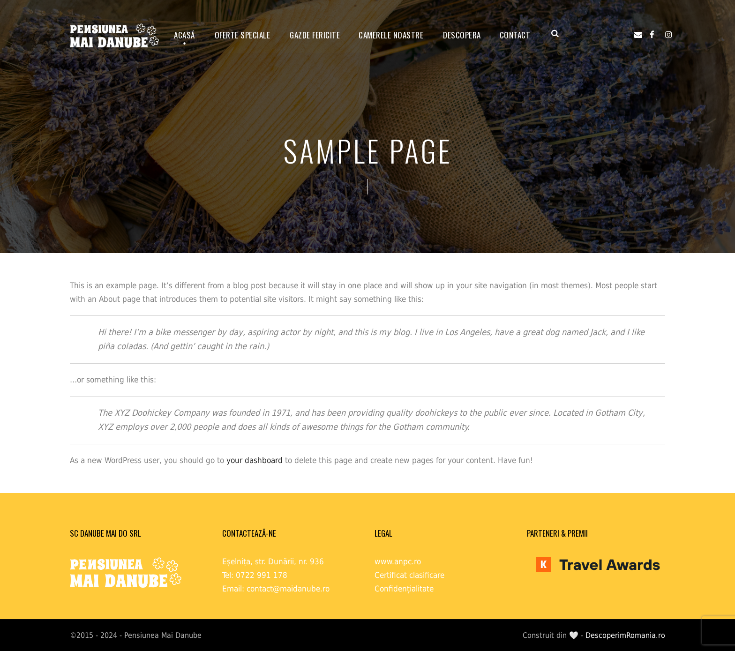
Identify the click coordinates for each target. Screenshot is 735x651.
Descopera (462, 35)
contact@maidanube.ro (288, 588)
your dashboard (254, 460)
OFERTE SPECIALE (242, 35)
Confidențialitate (404, 588)
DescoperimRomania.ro (625, 635)
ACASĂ (184, 35)
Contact (515, 35)
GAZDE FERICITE (315, 35)
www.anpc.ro (398, 561)
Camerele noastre (391, 35)
